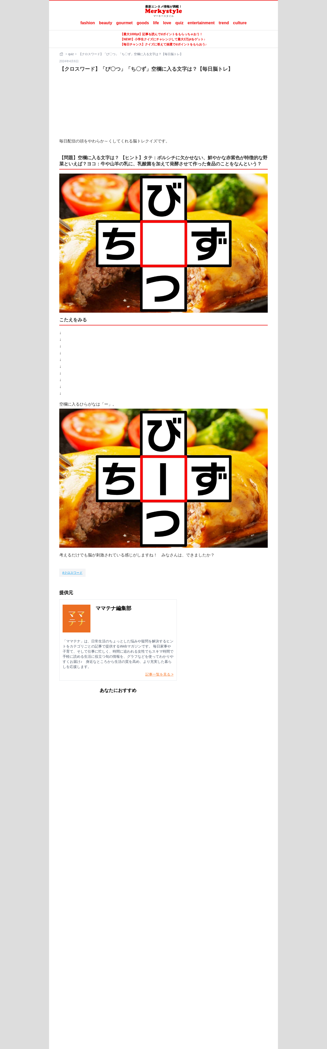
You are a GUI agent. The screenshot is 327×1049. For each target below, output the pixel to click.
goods (143, 23)
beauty (105, 23)
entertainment (201, 23)
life (156, 23)
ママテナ (167, 972)
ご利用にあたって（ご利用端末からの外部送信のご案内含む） (177, 963)
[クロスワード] (72, 573)
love (167, 23)
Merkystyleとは (112, 963)
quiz (179, 23)
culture (240, 23)
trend (224, 23)
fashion (87, 23)
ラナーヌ (185, 972)
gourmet (124, 23)
